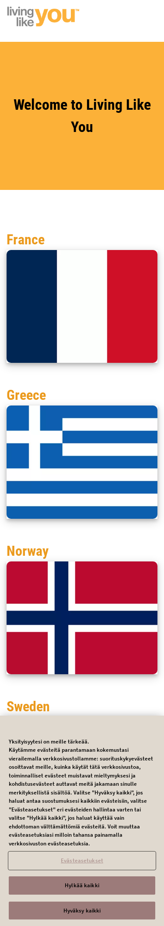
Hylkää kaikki (82, 888)
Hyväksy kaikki (82, 913)
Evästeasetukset (82, 863)
